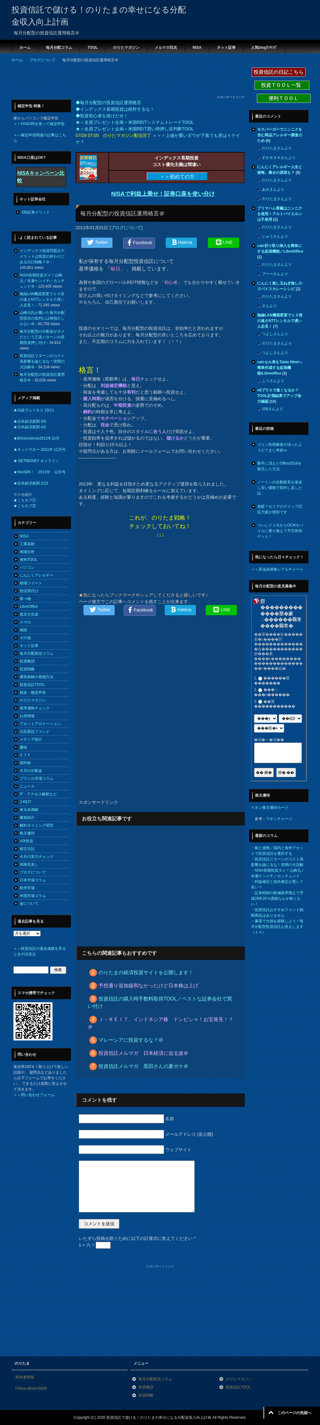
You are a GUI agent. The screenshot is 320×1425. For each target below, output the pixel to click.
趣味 (23, 747)
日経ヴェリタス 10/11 (35, 410)
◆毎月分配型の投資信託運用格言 (108, 102)
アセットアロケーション (40, 724)
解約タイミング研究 (36, 825)
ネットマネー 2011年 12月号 (41, 449)
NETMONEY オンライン (38, 461)
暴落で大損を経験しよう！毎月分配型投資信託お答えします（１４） (277, 926)
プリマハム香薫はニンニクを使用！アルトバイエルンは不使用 (279, 214)
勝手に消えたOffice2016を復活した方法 (279, 466)
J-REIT (25, 802)
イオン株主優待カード (269, 807)
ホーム (25, 47)
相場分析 (27, 552)
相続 (23, 630)
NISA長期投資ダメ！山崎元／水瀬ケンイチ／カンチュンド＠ (42, 281)
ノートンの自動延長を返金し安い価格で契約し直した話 (279, 488)
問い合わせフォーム (38, 1095)
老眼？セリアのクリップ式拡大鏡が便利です (279, 509)
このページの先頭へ (294, 1413)
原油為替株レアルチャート (280, 569)
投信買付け (29, 591)
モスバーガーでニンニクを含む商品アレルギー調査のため (279, 135)
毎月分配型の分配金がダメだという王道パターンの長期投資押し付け (42, 337)
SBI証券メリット (36, 212)
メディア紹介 (31, 739)
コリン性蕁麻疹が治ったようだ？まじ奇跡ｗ (279, 447)
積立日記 (27, 849)
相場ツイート (31, 583)
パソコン (27, 567)
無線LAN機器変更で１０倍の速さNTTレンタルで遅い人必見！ (42, 299)
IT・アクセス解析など (38, 794)
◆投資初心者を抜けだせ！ (102, 115)
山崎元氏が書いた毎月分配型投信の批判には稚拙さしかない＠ (42, 318)
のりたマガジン (126, 47)
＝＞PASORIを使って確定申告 (39, 124)
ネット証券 (226, 47)
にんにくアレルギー (36, 575)
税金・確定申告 (33, 692)
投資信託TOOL (32, 684)
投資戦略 (27, 669)
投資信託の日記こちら (279, 72)
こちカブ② (26, 506)
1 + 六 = (95, 1244)
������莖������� (272, 680)
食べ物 (25, 599)
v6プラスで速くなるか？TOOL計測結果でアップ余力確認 (279, 396)
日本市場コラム (33, 880)
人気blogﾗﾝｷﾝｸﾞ (264, 47)
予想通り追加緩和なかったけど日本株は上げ (148, 985)
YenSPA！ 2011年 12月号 (41, 472)
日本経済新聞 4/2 (31, 427)
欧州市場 (27, 888)
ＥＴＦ (25, 755)
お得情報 (27, 716)
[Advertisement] (125, 81)
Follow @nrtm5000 (31, 1388)
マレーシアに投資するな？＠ (130, 1040)
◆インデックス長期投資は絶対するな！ (115, 109)
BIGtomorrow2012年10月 (38, 438)
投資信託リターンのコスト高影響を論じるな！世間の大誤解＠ (42, 361)
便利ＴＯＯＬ (284, 98)
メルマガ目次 (166, 47)
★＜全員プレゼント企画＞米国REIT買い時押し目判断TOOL (135, 128)
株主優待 (27, 833)
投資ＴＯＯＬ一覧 (282, 85)
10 (273, 401)
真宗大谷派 (29, 614)
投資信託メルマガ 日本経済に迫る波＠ (143, 1053)
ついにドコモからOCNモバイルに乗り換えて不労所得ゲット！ (280, 531)
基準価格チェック (35, 708)
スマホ (25, 622)
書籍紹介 (27, 817)
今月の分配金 (31, 770)
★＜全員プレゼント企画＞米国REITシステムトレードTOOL (135, 122)
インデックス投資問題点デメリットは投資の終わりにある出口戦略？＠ (42, 256)
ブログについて (126, 227)
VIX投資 (26, 841)
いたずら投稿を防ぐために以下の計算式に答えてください (137, 1238)
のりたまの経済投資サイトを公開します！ (145, 972)
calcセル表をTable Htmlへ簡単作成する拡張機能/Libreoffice (279, 367)
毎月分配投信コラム (36, 653)
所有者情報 (24, 1377)
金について (29, 903)
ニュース (27, 786)
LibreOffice (29, 606)
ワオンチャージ (279, 819)
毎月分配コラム (59, 47)
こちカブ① (26, 500)
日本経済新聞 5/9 (31, 421)
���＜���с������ (272, 692)
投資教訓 (27, 661)
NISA (197, 47)
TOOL (93, 47)
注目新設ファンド (35, 731)
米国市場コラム (33, 896)
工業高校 (27, 544)
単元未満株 (29, 810)
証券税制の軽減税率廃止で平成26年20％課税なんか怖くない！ (277, 898)
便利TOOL (28, 559)
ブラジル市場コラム (36, 778)
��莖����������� (274, 704)
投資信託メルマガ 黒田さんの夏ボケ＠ (143, 1066)
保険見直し (29, 864)
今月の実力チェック (36, 856)
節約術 (25, 763)
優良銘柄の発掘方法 (36, 677)
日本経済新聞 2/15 (32, 483)
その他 (25, 638)
